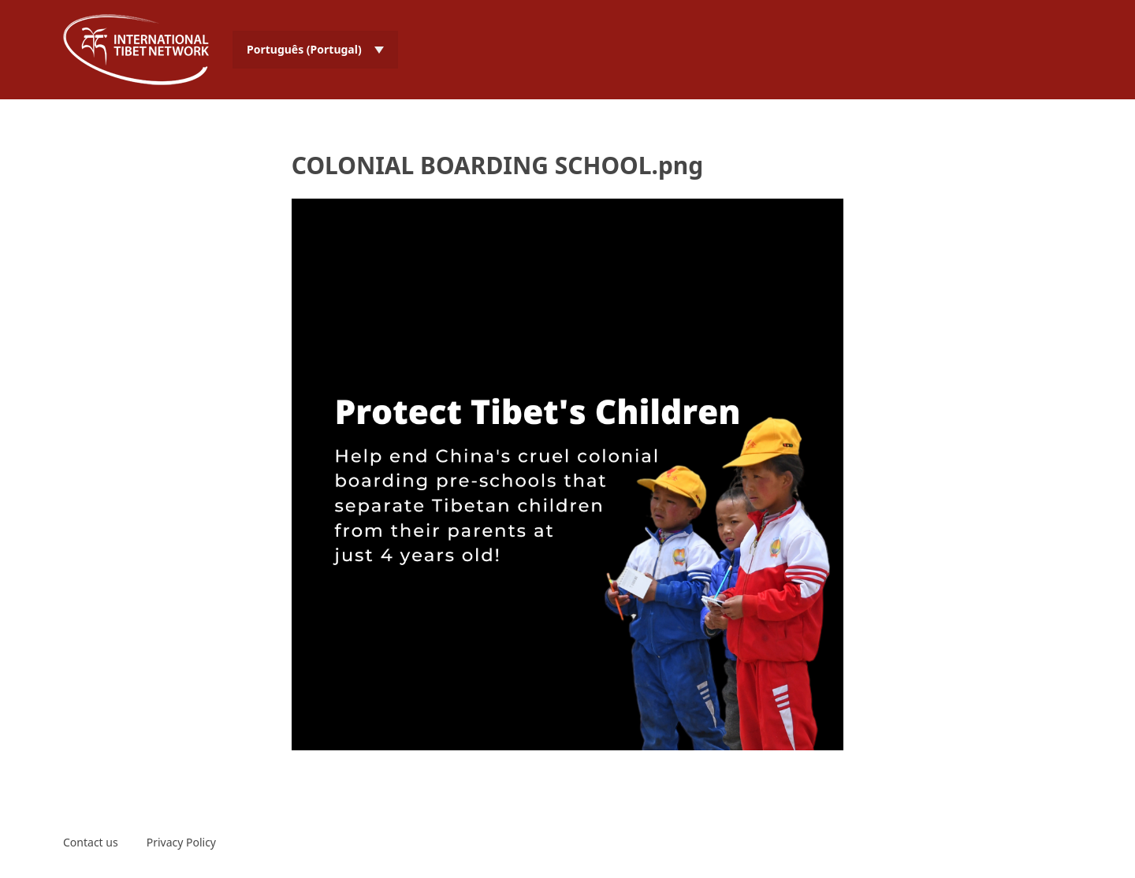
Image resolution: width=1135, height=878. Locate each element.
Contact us (90, 842)
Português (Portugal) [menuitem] (304, 49)
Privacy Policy (181, 842)
